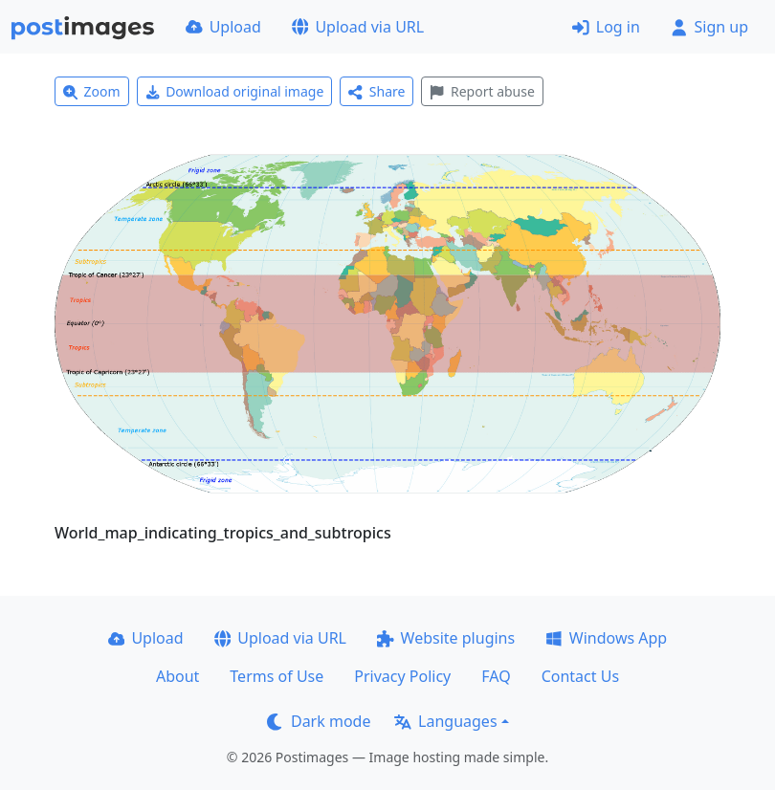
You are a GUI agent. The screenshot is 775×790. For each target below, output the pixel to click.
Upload (223, 26)
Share (376, 91)
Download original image (234, 91)
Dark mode (318, 721)
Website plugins (446, 637)
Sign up (709, 26)
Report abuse (482, 91)
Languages (445, 721)
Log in (606, 26)
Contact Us (580, 676)
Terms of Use (276, 676)
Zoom (92, 91)
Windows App (606, 637)
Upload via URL (358, 26)
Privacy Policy (402, 676)
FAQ (495, 676)
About (177, 676)
